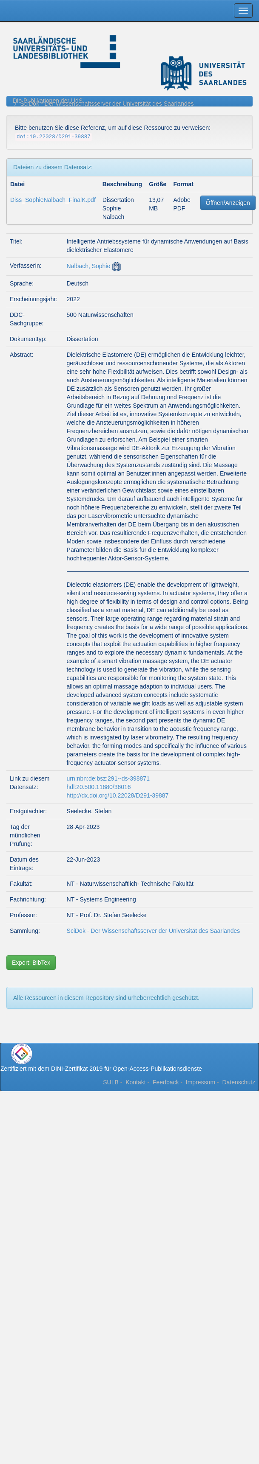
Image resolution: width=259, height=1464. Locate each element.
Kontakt (135, 1082)
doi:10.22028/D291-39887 (54, 137)
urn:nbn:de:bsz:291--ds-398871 (108, 778)
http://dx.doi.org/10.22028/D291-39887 (118, 795)
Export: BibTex (31, 962)
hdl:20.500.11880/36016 (99, 787)
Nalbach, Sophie (89, 266)
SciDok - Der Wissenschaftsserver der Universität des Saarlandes (107, 103)
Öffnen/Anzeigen (228, 202)
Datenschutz (238, 1082)
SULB (111, 1082)
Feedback (166, 1082)
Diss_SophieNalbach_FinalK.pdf (53, 199)
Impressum (200, 1082)
